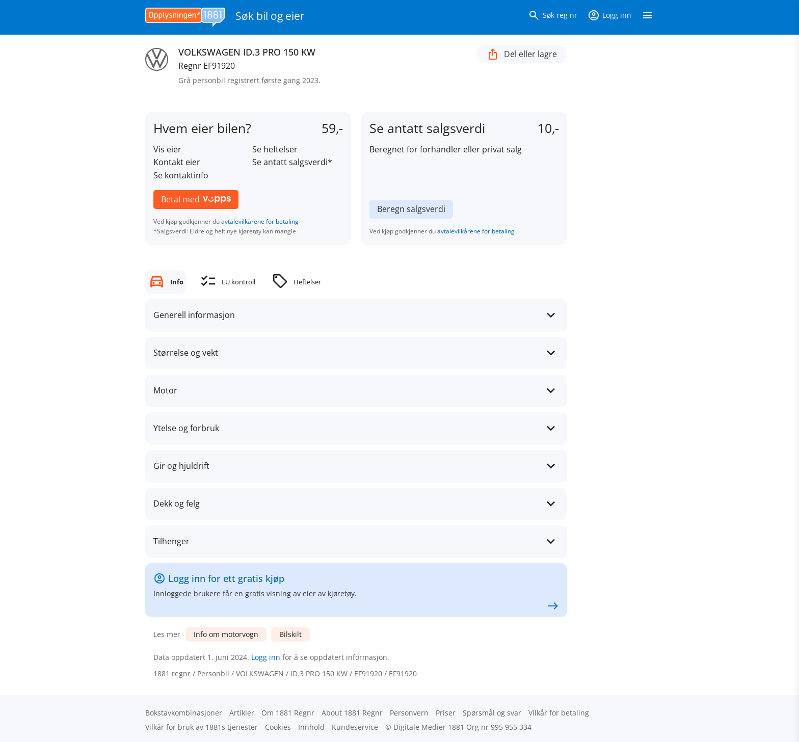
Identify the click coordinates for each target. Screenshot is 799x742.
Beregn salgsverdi (411, 209)
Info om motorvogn (226, 634)
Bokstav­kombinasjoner (183, 713)
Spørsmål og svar (492, 713)
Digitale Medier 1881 (428, 727)
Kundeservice (355, 727)
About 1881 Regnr (352, 713)
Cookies (278, 727)
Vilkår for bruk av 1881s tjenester (201, 727)
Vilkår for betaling (558, 713)
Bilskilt (290, 634)
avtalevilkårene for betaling (260, 221)
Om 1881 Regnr (287, 713)
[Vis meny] (648, 17)
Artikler (241, 713)
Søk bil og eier (270, 16)
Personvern (409, 713)
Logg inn (265, 657)
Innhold (311, 727)
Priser (446, 713)
